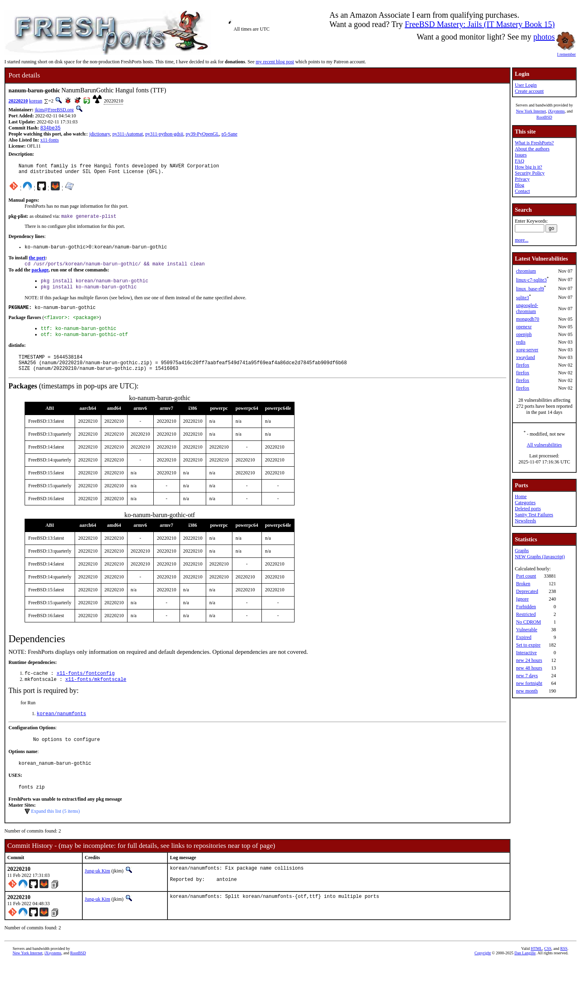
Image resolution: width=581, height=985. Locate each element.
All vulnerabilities (544, 445)
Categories (525, 502)
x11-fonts (49, 141)
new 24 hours (529, 660)
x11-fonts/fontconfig (85, 688)
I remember (566, 52)
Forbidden (526, 606)
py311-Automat (128, 135)
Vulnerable (526, 629)
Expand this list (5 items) (55, 832)
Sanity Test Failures (534, 515)
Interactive (526, 652)
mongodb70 (527, 319)
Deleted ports (528, 508)
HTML (536, 971)
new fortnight (529, 683)
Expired (523, 637)
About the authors (532, 149)
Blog (519, 185)
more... (522, 240)
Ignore (522, 599)
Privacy (522, 179)
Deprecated (527, 591)
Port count (526, 576)
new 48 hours (529, 668)
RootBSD (544, 117)
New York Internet (531, 111)
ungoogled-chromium (527, 308)
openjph (524, 334)
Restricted (526, 614)
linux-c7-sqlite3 (531, 280)
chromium (526, 271)
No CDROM (528, 622)
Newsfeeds (525, 521)
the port (37, 263)
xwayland (525, 357)
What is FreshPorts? (534, 143)
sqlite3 (522, 298)
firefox (522, 365)
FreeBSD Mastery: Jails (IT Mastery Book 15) (480, 24)
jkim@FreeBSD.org (54, 110)
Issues (521, 155)
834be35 (50, 128)
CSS (548, 971)
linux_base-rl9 (530, 289)
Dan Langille (524, 976)
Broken (523, 583)
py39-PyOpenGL (202, 135)
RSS (564, 971)
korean (35, 101)
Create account (529, 91)
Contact (522, 191)
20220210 (18, 101)
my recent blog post (275, 62)
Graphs (522, 550)
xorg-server (527, 350)
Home (521, 496)
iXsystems (556, 111)
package (39, 276)
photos (544, 36)
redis (520, 342)
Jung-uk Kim (97, 892)
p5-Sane (229, 135)
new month (527, 691)
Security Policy (530, 173)
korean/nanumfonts (61, 730)
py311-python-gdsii (164, 135)
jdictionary (99, 135)
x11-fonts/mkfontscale (95, 695)
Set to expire (528, 645)
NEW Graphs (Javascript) (540, 556)
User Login (526, 85)
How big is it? (528, 167)
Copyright (482, 976)
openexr (524, 327)
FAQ (519, 161)
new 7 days (527, 675)
